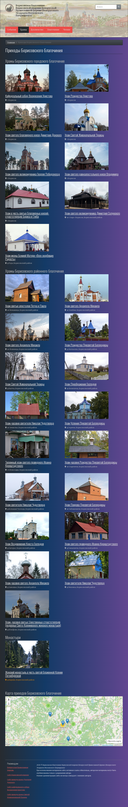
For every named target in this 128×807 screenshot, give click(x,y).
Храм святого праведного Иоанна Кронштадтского (91, 543)
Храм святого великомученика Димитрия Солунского (92, 213)
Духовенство (37, 30)
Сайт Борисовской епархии (18, 775)
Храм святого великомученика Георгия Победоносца (32, 174)
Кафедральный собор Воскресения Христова (28, 96)
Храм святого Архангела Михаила (82, 305)
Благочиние (53, 30)
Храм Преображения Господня (80, 384)
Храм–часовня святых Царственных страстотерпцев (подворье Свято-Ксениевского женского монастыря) (33, 623)
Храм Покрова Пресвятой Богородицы (85, 504)
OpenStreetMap (107, 745)
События (11, 30)
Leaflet (96, 745)
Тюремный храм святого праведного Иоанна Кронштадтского (28, 464)
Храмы (23, 30)
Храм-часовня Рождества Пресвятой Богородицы (91, 462)
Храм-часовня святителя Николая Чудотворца (29, 423)
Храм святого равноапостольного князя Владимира (91, 174)
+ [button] (9, 700)
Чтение (66, 30)
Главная (11, 42)
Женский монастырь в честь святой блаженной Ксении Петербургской (34, 674)
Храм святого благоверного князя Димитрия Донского (33, 135)
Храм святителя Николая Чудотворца (25, 504)
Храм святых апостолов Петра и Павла (25, 305)
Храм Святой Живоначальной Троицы (84, 135)
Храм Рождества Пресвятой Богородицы (86, 345)
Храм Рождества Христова (79, 96)
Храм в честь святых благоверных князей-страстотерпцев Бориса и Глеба (27, 215)
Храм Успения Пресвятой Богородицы (85, 423)
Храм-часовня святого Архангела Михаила (27, 583)
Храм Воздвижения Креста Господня (24, 543)
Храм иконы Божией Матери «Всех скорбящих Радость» (29, 257)
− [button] (9, 703)
